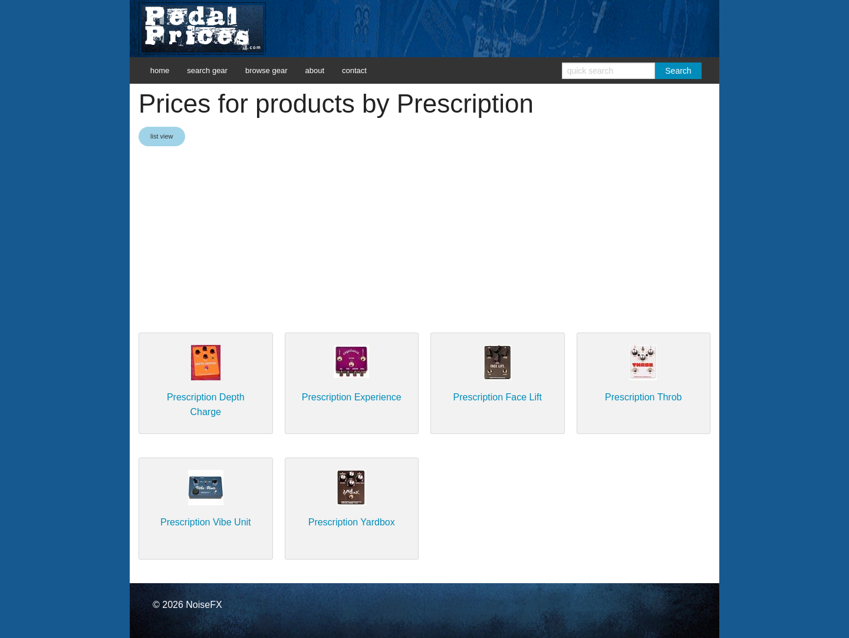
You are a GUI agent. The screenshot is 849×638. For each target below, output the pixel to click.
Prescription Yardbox (351, 522)
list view (161, 136)
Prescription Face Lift (497, 397)
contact (354, 70)
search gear (207, 70)
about (314, 70)
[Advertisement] (424, 240)
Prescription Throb (643, 397)
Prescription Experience (352, 397)
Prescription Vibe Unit (205, 522)
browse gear (266, 70)
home (160, 70)
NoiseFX (204, 605)
